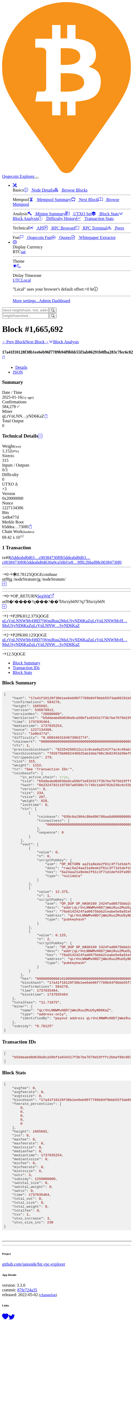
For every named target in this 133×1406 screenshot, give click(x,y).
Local (26, 280)
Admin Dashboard (54, 300)
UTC (17, 280)
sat (23, 251)
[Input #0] (10, 574)
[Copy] (3, 357)
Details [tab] (21, 367)
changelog (48, 1394)
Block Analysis (64, 342)
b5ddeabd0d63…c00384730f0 (35, 557)
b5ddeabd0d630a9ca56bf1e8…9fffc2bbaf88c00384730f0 (72, 562)
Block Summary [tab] (26, 663)
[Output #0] (10, 596)
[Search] (53, 310)
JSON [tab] (18, 372)
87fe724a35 (27, 1389)
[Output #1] (10, 616)
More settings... (26, 300)
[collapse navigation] (36, 178)
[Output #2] (10, 635)
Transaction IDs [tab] (26, 667)
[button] (15, 185)
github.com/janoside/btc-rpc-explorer (33, 1363)
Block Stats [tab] (22, 672)
